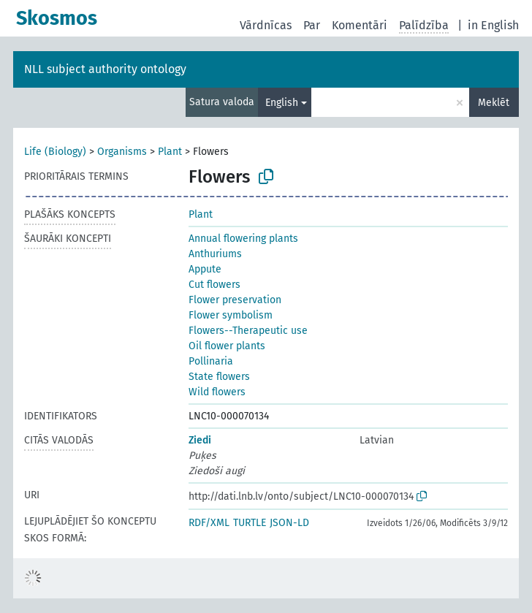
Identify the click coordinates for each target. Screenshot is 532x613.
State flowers (219, 376)
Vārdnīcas (266, 25)
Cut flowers (214, 284)
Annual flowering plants (243, 238)
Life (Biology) (55, 151)
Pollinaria (211, 361)
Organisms (122, 151)
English (281, 102)
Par (311, 25)
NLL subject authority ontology (105, 69)
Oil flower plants (227, 346)
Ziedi (200, 440)
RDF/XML (209, 523)
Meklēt (493, 102)
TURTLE (249, 523)
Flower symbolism (231, 315)
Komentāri (359, 25)
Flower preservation (235, 300)
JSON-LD (289, 523)
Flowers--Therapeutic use (248, 330)
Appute (205, 269)
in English (493, 25)
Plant (170, 151)
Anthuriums (215, 254)
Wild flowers (217, 392)
